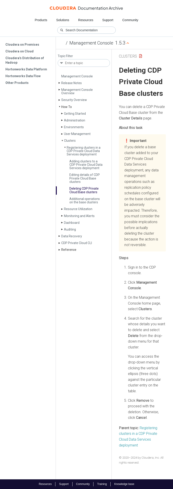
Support (107, 20)
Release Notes (71, 83)
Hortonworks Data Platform (26, 69)
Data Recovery (71, 236)
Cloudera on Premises (22, 44)
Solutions (62, 20)
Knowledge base (124, 484)
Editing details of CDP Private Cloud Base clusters (84, 178)
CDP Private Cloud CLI (76, 243)
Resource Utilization (78, 209)
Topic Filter (65, 56)
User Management (77, 134)
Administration (74, 120)
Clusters (70, 140)
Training (102, 484)
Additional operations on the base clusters (84, 200)
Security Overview (74, 100)
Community (130, 20)
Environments (74, 127)
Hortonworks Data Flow (23, 76)
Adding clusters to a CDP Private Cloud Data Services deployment (85, 164)
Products (41, 20)
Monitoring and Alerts (79, 216)
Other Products (17, 83)
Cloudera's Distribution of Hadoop (24, 60)
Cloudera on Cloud (19, 51)
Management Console (91, 43)
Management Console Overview (77, 91)
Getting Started (75, 113)
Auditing (70, 229)
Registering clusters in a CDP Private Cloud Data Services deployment (83, 151)
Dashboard (72, 222)
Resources (85, 20)
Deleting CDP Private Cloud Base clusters (84, 190)
